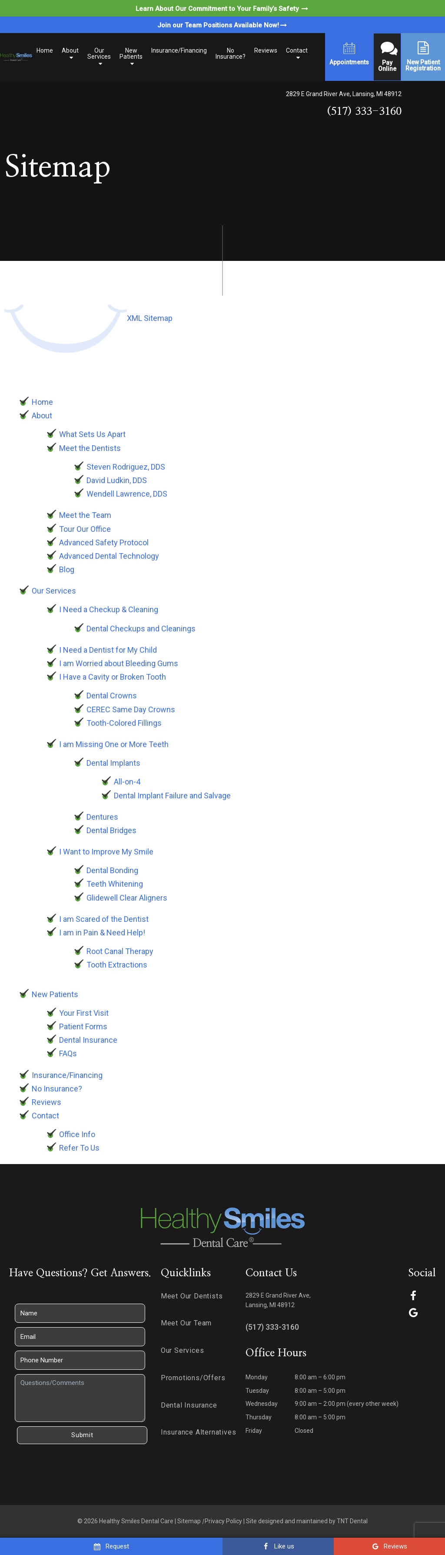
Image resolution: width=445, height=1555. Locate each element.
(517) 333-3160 (364, 111)
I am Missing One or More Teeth (114, 744)
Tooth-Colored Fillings (124, 722)
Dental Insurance (88, 1039)
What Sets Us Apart (92, 434)
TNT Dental (352, 1521)
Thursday (259, 1417)
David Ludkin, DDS (116, 480)
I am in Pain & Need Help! (102, 932)
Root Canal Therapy (119, 951)
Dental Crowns (111, 695)
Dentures (102, 816)
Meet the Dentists (90, 448)
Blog (66, 569)
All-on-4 (127, 781)
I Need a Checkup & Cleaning (108, 609)
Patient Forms (83, 1026)
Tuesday (257, 1390)
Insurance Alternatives (198, 1432)
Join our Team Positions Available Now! (222, 25)
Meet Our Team (186, 1323)
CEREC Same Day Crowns (130, 709)
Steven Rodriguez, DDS (125, 466)
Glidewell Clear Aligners (126, 897)
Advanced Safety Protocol (104, 542)
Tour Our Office (85, 529)
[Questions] (80, 1398)
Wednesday (262, 1403)
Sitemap (189, 1521)
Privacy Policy (223, 1521)
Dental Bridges (111, 830)
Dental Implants (113, 762)
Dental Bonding (112, 870)
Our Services (99, 53)
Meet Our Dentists (192, 1296)
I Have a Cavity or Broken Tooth (112, 676)
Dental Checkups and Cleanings (141, 628)
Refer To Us (79, 1147)
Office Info (77, 1134)
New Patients (131, 53)
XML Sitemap (150, 318)
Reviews (265, 50)
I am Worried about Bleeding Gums (118, 663)
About (70, 50)
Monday (257, 1377)
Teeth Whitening (114, 883)
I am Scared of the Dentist (104, 919)
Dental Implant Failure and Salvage (172, 795)
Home (45, 50)
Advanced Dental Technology (109, 556)
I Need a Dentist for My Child (108, 649)
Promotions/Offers (193, 1378)
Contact (297, 50)
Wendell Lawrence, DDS (126, 493)
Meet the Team (85, 515)
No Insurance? (231, 53)
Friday (254, 1430)
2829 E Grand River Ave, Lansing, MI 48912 (344, 93)
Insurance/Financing (179, 50)
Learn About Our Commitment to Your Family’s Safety (222, 9)
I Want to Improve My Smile (106, 851)
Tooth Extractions (116, 964)
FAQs (68, 1053)
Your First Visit (84, 1013)
